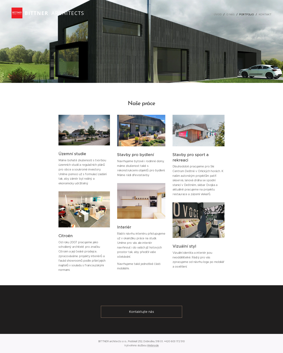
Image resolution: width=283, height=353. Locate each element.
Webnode (153, 345)
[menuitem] (218, 14)
